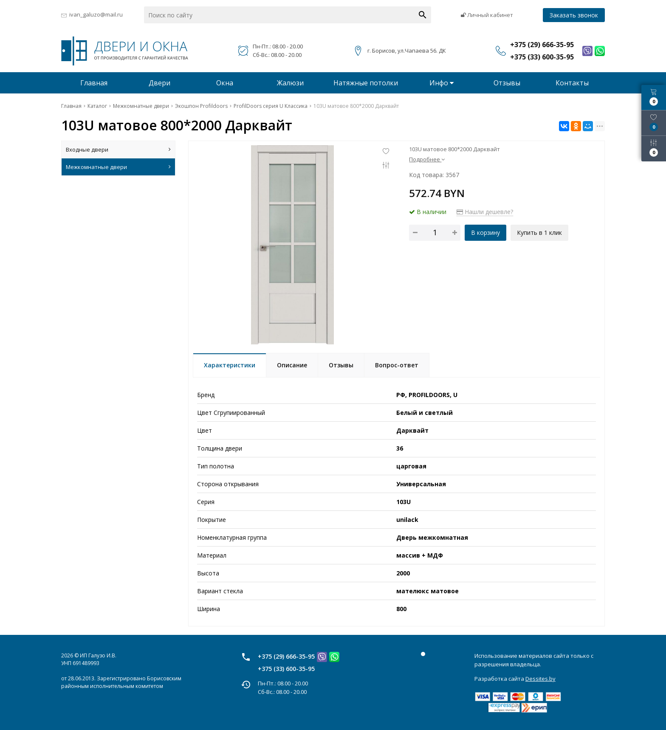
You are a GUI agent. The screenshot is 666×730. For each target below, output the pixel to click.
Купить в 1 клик (539, 232)
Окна (224, 82)
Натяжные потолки (365, 82)
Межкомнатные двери (118, 167)
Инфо (441, 82)
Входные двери (118, 149)
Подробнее (427, 159)
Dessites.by (540, 678)
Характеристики (229, 365)
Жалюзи (290, 82)
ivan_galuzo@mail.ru (96, 14)
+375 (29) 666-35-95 (286, 656)
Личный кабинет (487, 15)
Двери (159, 82)
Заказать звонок (574, 15)
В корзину (485, 232)
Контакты (572, 82)
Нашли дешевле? (485, 212)
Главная (93, 82)
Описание (292, 365)
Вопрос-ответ (396, 365)
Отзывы (507, 82)
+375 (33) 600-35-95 (286, 669)
